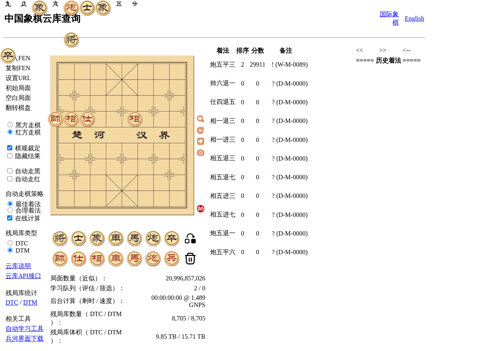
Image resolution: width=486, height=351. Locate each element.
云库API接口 (23, 275)
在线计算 (26, 218)
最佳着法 (27, 204)
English (414, 18)
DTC (21, 243)
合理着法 (27, 210)
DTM (22, 250)
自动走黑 (26, 171)
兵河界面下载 (25, 338)
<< (359, 50)
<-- (406, 50)
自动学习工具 (25, 328)
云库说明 (18, 266)
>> (383, 50)
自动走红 (26, 179)
